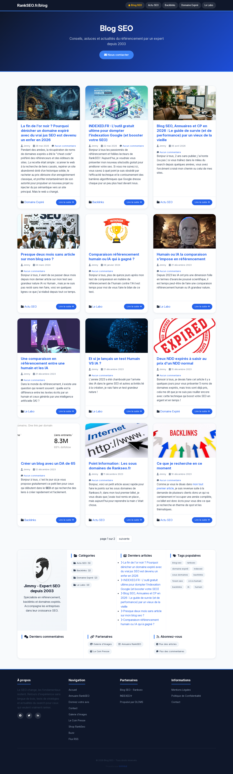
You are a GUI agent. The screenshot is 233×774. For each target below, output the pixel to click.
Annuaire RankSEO (129, 644)
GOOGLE (123, 766)
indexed (198, 568)
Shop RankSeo (77, 726)
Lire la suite (66, 202)
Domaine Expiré (189, 5)
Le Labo (209, 5)
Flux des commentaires (170, 651)
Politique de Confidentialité (186, 695)
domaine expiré (180, 568)
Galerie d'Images (101, 644)
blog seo (176, 562)
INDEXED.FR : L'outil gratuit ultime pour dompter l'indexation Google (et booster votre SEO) (140, 584)
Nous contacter (116, 54)
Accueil (73, 689)
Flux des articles (166, 644)
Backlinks (170, 5)
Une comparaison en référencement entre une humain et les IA (43, 363)
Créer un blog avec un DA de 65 (48, 463)
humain (198, 587)
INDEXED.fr (126, 695)
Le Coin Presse (99, 651)
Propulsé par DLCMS (131, 702)
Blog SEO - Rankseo (131, 689)
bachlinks (198, 574)
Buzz (71, 732)
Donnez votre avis (79, 702)
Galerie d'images (78, 714)
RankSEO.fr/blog (32, 5)
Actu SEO (153, 5)
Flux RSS (73, 739)
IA (188, 587)
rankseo (191, 562)
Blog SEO (135, 5)
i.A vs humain (194, 581)
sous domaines (180, 574)
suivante (124, 538)
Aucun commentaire (65, 146)
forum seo (177, 581)
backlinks (177, 587)
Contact (73, 708)
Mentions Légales (181, 689)
